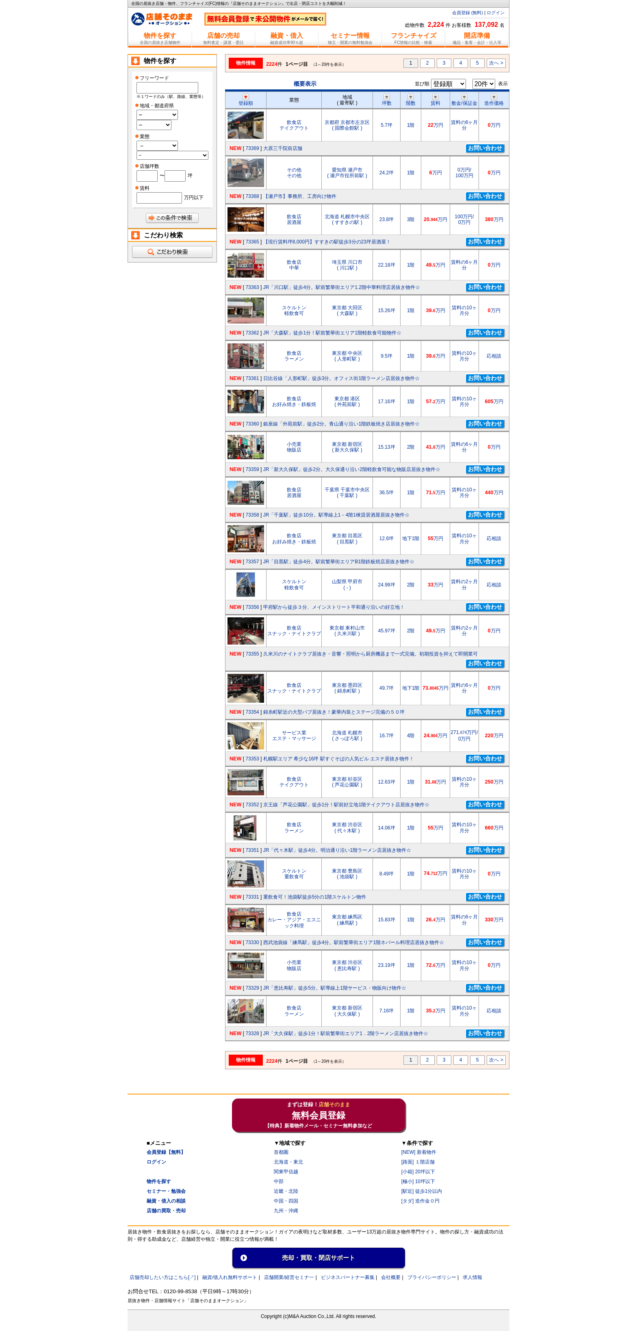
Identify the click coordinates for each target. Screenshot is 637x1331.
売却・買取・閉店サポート (318, 1257)
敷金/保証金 (464, 100)
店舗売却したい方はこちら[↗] (163, 1277)
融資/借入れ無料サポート (229, 1277)
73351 (252, 850)
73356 (252, 607)
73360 (252, 424)
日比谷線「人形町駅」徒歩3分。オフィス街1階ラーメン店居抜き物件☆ (341, 378)
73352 (252, 805)
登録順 (245, 100)
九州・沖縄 (286, 1211)
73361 (252, 378)
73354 (252, 712)
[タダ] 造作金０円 (420, 1201)
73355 (252, 654)
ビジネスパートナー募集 (348, 1277)
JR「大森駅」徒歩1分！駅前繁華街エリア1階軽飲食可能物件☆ (332, 333)
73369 (252, 148)
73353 (252, 759)
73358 (252, 515)
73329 (252, 988)
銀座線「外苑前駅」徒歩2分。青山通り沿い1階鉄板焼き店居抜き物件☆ (341, 424)
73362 (252, 333)
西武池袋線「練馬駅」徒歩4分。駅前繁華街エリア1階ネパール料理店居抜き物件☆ (353, 942)
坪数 (387, 100)
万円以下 (194, 197)
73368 (252, 196)
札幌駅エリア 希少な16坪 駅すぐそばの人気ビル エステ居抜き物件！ (338, 759)
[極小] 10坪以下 (418, 1181)
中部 (279, 1181)
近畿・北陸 (286, 1191)
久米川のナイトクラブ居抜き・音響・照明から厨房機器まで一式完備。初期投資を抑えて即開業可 (370, 654)
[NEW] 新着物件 (418, 1152)
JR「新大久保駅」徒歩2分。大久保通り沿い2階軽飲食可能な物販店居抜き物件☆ (351, 469)
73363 (252, 287)
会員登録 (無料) (467, 12)
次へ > (496, 63)
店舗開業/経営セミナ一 (289, 1277)
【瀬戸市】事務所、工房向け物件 (299, 196)
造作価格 (494, 100)
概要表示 (305, 83)
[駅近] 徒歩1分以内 (421, 1191)
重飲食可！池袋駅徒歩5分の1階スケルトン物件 (314, 897)
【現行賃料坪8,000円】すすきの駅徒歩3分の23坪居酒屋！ (327, 242)
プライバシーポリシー (431, 1277)
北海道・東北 (288, 1162)
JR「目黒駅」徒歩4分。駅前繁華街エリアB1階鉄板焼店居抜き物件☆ (338, 562)
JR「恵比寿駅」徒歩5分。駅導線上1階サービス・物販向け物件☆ (334, 988)
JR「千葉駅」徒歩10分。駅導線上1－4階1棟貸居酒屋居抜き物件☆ (336, 515)
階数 (411, 100)
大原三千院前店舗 (282, 148)
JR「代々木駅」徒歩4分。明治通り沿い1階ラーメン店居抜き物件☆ (337, 850)
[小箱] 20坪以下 (418, 1172)
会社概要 (391, 1277)
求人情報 (472, 1277)
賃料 (435, 100)
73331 (252, 897)
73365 (252, 242)
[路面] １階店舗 (418, 1162)
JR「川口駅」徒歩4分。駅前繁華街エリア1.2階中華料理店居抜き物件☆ (341, 287)
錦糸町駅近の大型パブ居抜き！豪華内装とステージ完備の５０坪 (334, 712)
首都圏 (281, 1152)
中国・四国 (286, 1201)
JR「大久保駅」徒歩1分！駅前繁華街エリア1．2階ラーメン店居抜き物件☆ (346, 1033)
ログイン (496, 12)
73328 (252, 1033)
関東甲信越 (286, 1172)
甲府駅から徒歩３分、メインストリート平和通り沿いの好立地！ (334, 607)
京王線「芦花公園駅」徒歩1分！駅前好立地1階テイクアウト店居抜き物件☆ (346, 805)
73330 (252, 942)
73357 (252, 562)
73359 (252, 469)
